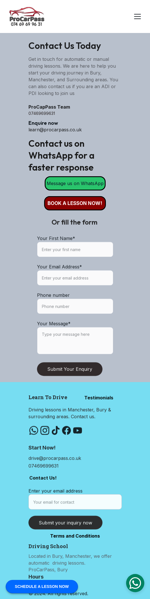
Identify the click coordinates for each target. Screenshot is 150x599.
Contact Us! (43, 479)
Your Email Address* (59, 281)
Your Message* (54, 338)
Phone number (53, 309)
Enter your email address (55, 495)
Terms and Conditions (75, 536)
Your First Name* (56, 253)
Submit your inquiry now (65, 526)
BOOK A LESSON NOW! (75, 203)
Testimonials (98, 399)
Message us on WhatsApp (75, 183)
